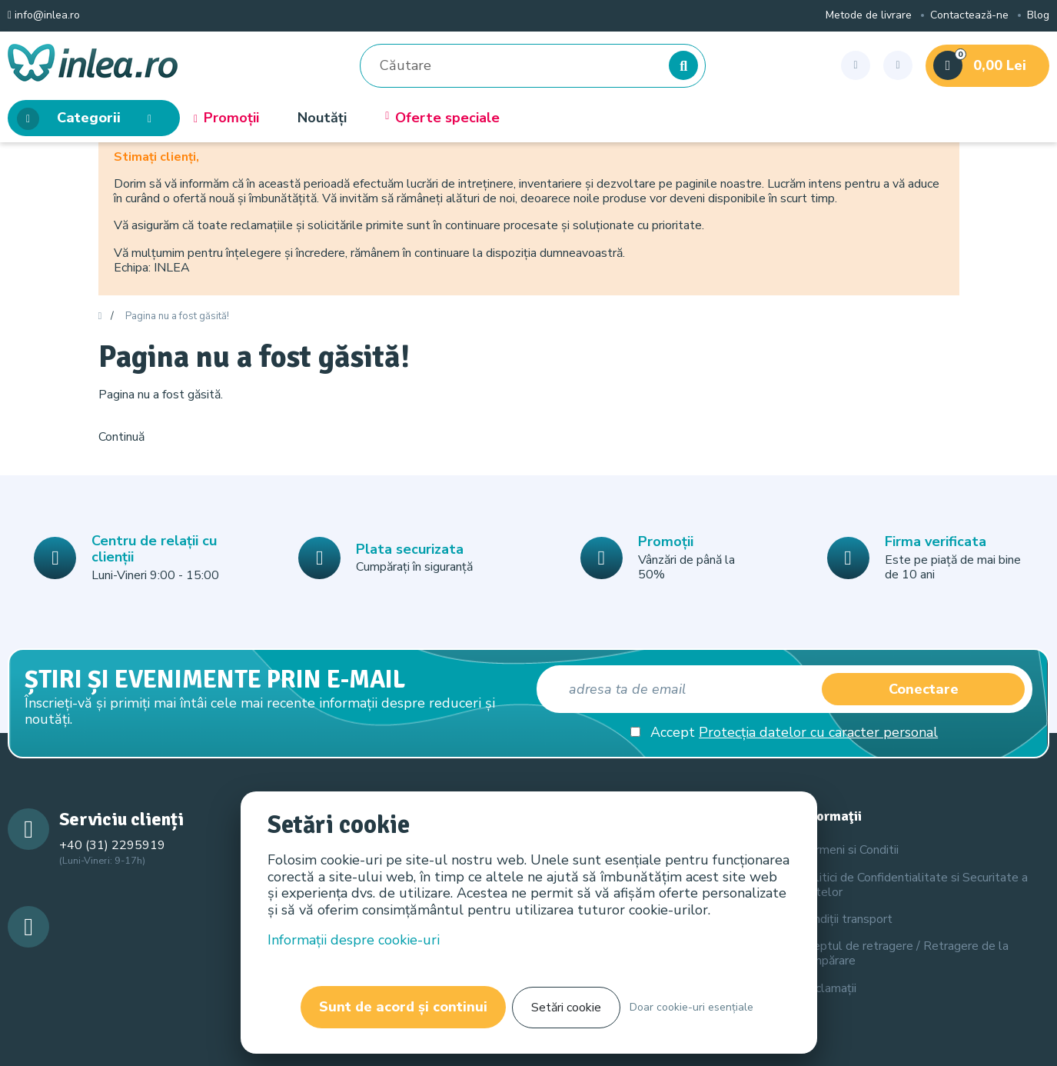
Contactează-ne (969, 15)
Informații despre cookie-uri (354, 940)
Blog (1038, 15)
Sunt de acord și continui (403, 1007)
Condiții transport (846, 919)
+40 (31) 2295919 (112, 845)
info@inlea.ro (44, 15)
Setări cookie (566, 1007)
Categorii (89, 119)
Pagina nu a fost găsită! (177, 317)
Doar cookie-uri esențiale (691, 1007)
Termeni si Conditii (849, 849)
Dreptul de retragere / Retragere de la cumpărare (904, 953)
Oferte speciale (442, 118)
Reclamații (828, 988)
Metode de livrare (869, 15)
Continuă (121, 436)
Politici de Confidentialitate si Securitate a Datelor (914, 885)
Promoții (226, 118)
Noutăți (322, 118)
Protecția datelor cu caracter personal (818, 732)
